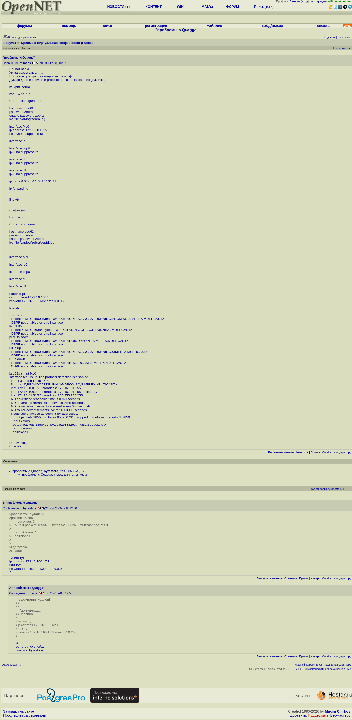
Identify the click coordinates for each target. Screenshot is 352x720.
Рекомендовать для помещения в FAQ (329, 669)
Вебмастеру (340, 715)
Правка (315, 452)
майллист (215, 26)
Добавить (298, 715)
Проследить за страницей (24, 715)
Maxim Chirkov (337, 711)
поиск (107, 26)
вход (305, 1)
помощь (69, 26)
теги (269, 7)
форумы (24, 26)
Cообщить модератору (336, 452)
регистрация (318, 1)
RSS (347, 488)
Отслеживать (342, 48)
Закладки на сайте (18, 711)
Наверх (315, 578)
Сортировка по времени (327, 488)
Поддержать (318, 715)
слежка (323, 26)
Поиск (259, 7)
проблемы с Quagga (27, 471)
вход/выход (272, 26)
